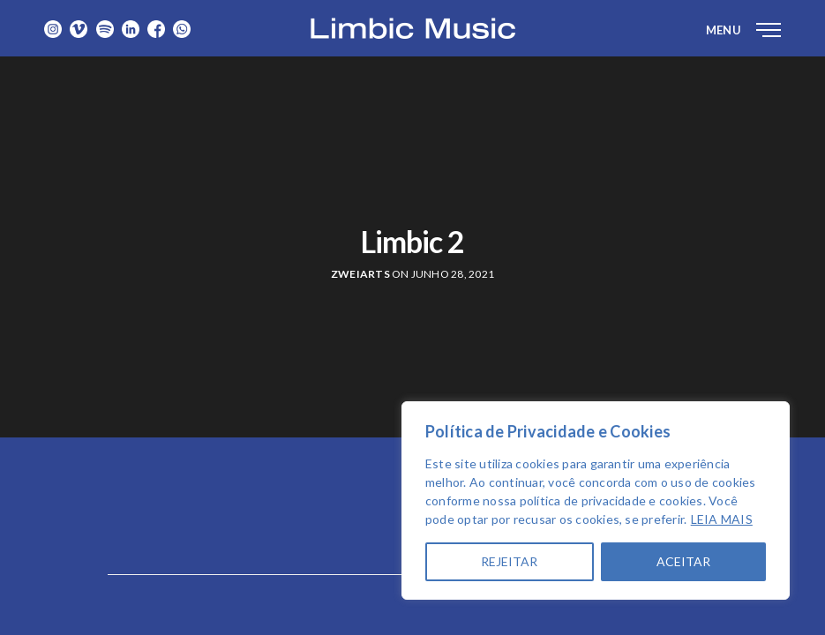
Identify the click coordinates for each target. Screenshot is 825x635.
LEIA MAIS (722, 519)
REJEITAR (509, 561)
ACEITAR (683, 561)
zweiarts (360, 273)
